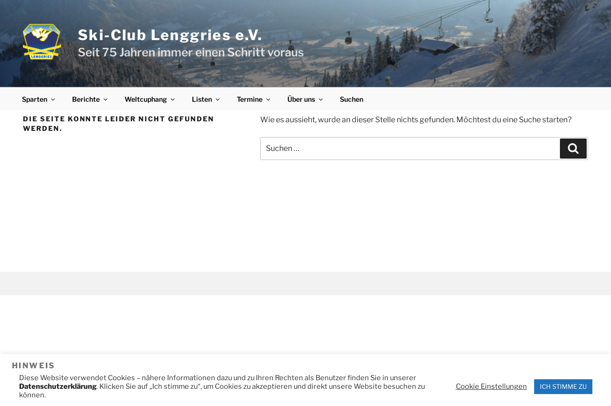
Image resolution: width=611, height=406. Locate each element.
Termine (254, 99)
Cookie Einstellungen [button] (491, 386)
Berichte (90, 99)
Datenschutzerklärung (57, 386)
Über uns (305, 99)
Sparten (39, 99)
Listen (206, 99)
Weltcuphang (150, 99)
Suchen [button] (351, 99)
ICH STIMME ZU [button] (563, 386)
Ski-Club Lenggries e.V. (170, 34)
